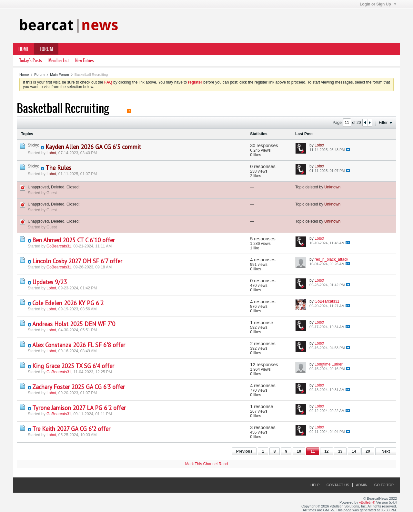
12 (326, 451)
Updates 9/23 (49, 282)
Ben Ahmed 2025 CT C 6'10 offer (73, 240)
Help (315, 485)
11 (312, 451)
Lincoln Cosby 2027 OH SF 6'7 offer (77, 261)
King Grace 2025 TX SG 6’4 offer (73, 366)
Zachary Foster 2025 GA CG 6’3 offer (78, 387)
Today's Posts (30, 60)
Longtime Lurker (329, 364)
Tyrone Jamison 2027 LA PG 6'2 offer (79, 408)
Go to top (384, 485)
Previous (244, 451)
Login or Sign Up (378, 4)
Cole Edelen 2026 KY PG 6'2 (68, 303)
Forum (46, 49)
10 (299, 451)
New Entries (84, 60)
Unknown (332, 187)
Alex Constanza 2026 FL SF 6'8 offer (78, 345)
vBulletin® (367, 502)
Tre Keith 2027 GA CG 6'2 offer (71, 429)
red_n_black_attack (331, 259)
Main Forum (59, 74)
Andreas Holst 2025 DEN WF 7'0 (73, 324)
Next (385, 451)
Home (23, 49)
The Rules (58, 168)
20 (368, 451)
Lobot (51, 153)
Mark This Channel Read (206, 464)
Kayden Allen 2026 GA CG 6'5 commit (93, 147)
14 (354, 451)
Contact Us (338, 485)
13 (340, 451)
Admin (361, 485)
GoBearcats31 (58, 246)
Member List (58, 60)
